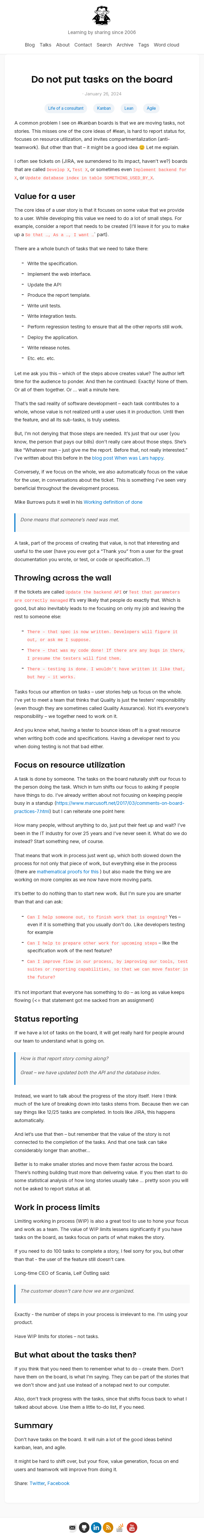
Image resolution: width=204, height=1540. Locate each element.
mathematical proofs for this (68, 871)
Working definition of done (113, 502)
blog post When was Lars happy (127, 458)
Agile (151, 108)
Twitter (37, 1483)
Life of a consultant (65, 108)
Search (104, 45)
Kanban (104, 108)
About (63, 45)
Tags (143, 45)
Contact (83, 45)
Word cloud (166, 45)
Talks (45, 45)
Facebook (58, 1483)
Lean (128, 108)
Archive (125, 45)
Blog (30, 45)
